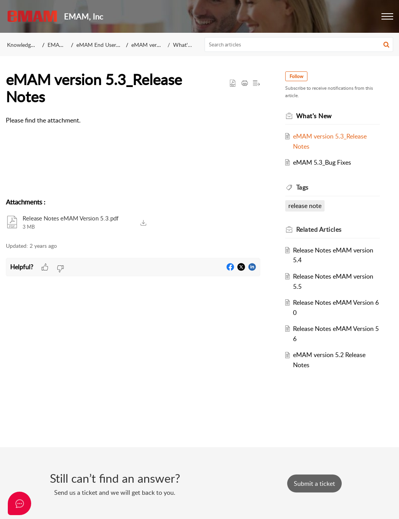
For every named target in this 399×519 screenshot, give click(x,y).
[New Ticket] (314, 483)
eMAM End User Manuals (107, 44)
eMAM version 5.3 (153, 44)
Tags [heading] (302, 187)
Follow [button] (296, 76)
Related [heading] (319, 229)
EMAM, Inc (61, 44)
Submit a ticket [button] (314, 483)
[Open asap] (19, 503)
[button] (387, 16)
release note (304, 205)
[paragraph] (133, 121)
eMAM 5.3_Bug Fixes (322, 162)
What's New (188, 44)
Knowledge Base (26, 44)
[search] (299, 44)
